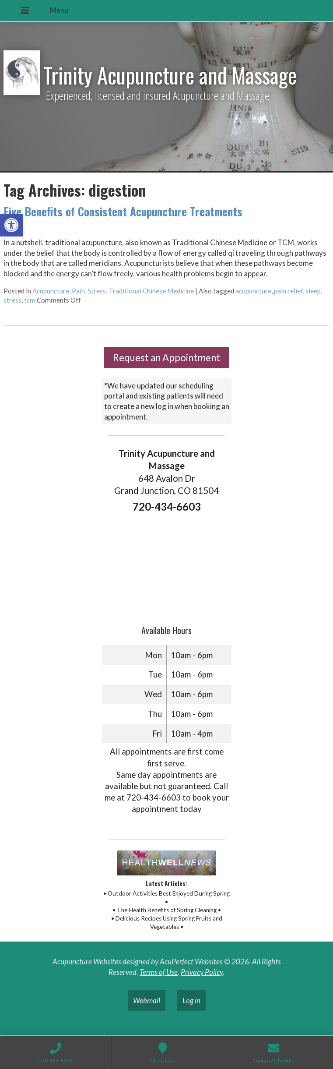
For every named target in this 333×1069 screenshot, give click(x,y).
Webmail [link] (146, 1000)
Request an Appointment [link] (166, 357)
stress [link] (12, 300)
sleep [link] (313, 291)
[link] (11, 225)
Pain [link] (78, 291)
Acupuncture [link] (50, 291)
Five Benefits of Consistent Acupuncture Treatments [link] (123, 211)
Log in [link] (191, 1000)
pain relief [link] (288, 291)
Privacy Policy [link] (202, 972)
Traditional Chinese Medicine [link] (151, 291)
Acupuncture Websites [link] (87, 961)
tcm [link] (29, 300)
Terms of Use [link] (159, 972)
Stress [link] (97, 291)
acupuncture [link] (253, 291)
